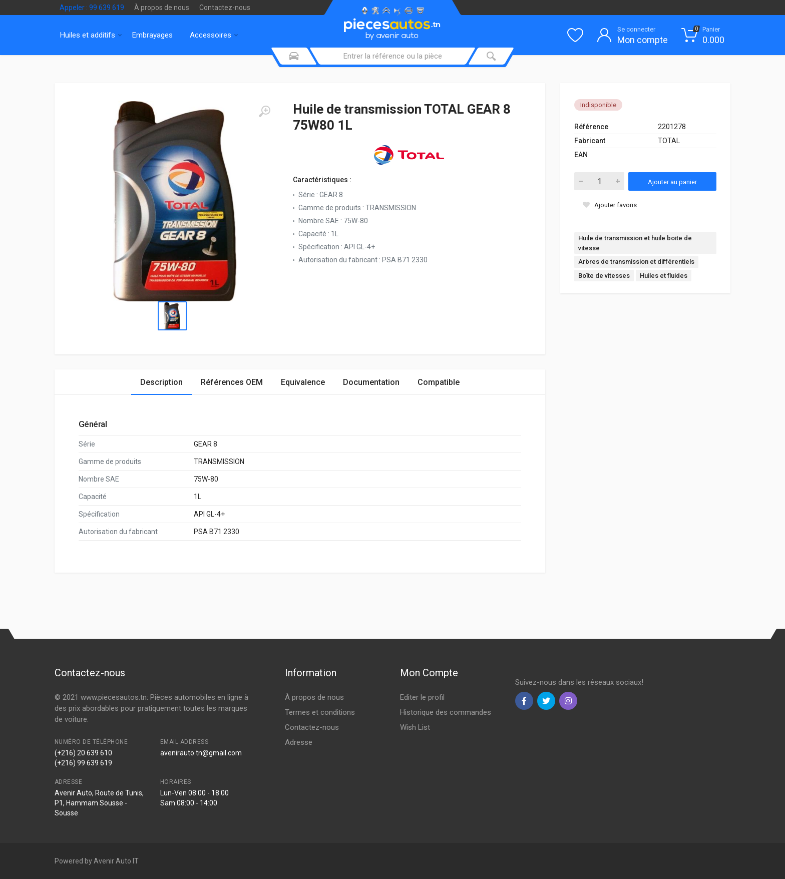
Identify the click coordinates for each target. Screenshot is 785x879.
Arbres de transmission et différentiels (636, 261)
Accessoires (214, 35)
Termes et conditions (320, 712)
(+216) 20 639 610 (83, 753)
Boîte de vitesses (604, 275)
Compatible (439, 382)
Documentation (371, 382)
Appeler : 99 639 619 (92, 7)
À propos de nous (161, 7)
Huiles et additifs (91, 35)
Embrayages (152, 35)
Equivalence (303, 382)
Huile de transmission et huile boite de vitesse (635, 243)
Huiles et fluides (663, 275)
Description (161, 382)
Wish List (415, 727)
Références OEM (232, 382)
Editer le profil (422, 697)
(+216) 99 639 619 (83, 763)
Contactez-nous (224, 7)
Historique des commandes (445, 712)
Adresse (298, 742)
